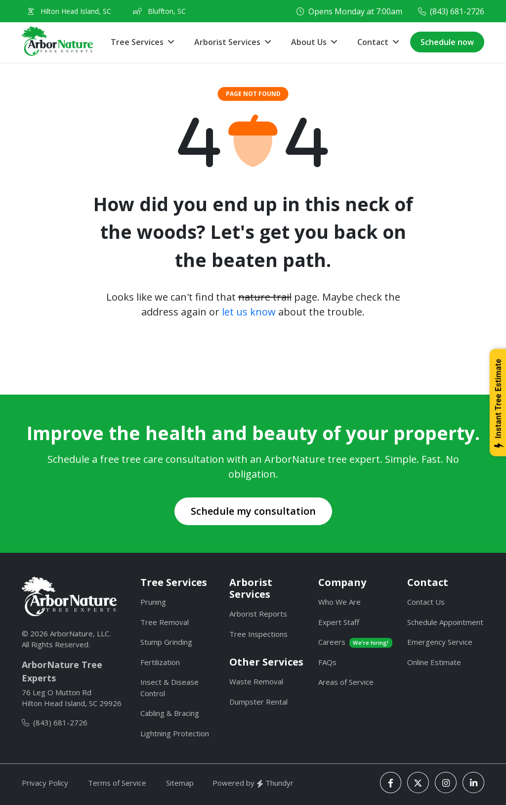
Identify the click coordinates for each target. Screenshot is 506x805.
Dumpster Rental (258, 702)
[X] (418, 782)
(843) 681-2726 (457, 11)
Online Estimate (434, 662)
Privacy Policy (45, 783)
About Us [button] (309, 42)
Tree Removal (164, 622)
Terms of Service (117, 783)
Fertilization (160, 662)
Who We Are (339, 602)
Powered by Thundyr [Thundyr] (253, 783)
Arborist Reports (258, 614)
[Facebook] (391, 782)
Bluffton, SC (159, 11)
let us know (249, 311)
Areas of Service (346, 682)
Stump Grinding (166, 642)
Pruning (153, 602)
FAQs (327, 662)
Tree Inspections (258, 634)
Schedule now (447, 42)
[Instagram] (446, 782)
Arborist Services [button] (227, 42)
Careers (355, 642)
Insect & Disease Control (169, 687)
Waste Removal (256, 681)
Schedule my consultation (253, 511)
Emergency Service (439, 642)
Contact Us (426, 602)
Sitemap (180, 783)
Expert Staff (338, 622)
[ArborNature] (69, 596)
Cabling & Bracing (169, 713)
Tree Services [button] (137, 42)
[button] (378, 42)
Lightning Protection (174, 733)
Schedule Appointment (445, 622)
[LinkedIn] (473, 782)
